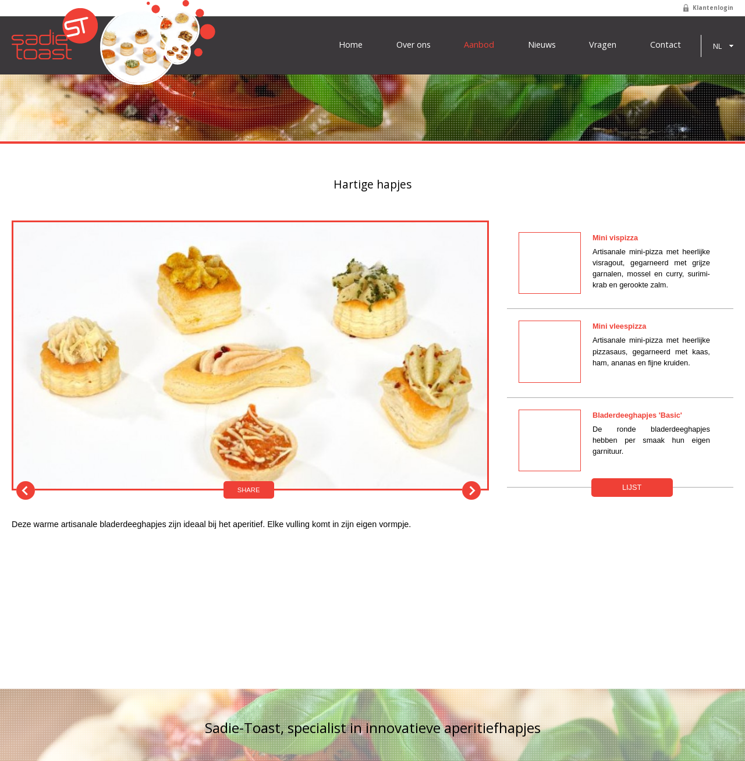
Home (351, 45)
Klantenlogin (713, 7)
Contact (665, 45)
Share (248, 489)
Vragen (602, 45)
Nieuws (542, 45)
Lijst (631, 487)
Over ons (413, 45)
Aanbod (479, 45)
